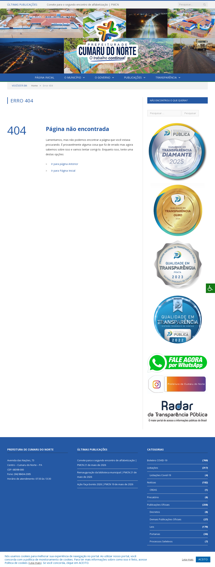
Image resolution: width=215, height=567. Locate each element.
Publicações (133, 77)
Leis (152, 526)
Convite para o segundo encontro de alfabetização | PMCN (83, 4)
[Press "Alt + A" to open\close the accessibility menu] (210, 288)
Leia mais (35, 562)
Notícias (151, 482)
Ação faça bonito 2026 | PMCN (94, 484)
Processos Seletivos (161, 541)
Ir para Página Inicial (63, 170)
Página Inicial (44, 77)
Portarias (155, 534)
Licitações (152, 467)
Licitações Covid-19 (160, 475)
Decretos (155, 512)
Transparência (166, 77)
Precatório (153, 497)
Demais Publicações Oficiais (165, 519)
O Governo (102, 77)
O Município (72, 77)
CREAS (153, 489)
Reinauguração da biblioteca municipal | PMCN (103, 472)
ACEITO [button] (203, 559)
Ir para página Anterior (64, 164)
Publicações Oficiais (158, 504)
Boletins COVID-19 (157, 460)
